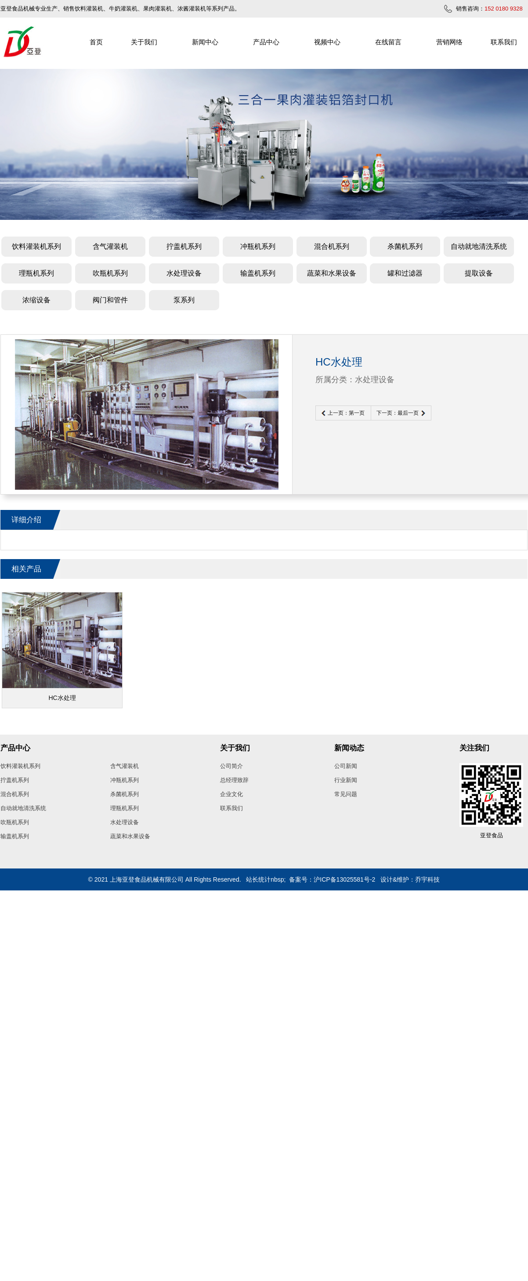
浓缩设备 (36, 300)
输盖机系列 (257, 273)
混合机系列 (331, 246)
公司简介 (231, 766)
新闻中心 (205, 42)
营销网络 (449, 42)
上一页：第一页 (346, 413)
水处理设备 (184, 273)
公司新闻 (345, 766)
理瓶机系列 (36, 273)
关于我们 (144, 42)
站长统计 (258, 879)
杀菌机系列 (405, 246)
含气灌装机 (110, 246)
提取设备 (479, 273)
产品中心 (266, 42)
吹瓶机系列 (110, 273)
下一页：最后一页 (397, 413)
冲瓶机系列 (257, 246)
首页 (96, 42)
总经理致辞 (234, 780)
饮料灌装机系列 (36, 246)
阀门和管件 (110, 300)
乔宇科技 (427, 879)
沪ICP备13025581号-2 (344, 879)
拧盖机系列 (184, 246)
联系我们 (504, 42)
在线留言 (388, 42)
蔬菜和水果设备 (331, 273)
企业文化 (231, 794)
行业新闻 (345, 780)
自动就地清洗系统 (479, 246)
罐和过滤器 (405, 273)
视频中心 (327, 42)
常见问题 (345, 794)
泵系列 (184, 300)
